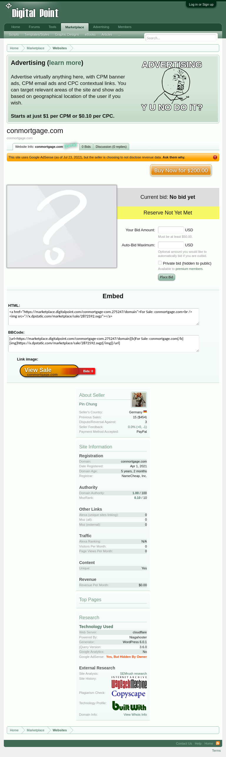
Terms (216, 750)
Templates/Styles (37, 34)
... (119, 34)
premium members (189, 269)
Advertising (101, 27)
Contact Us (184, 743)
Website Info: (46, 146)
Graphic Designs (67, 34)
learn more (65, 62)
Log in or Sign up (201, 4)
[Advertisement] (97, 12)
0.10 (137, 497)
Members (125, 27)
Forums (34, 27)
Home (15, 27)
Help (198, 743)
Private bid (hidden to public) (187, 263)
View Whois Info (135, 714)
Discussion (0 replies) (111, 146)
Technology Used (96, 626)
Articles (107, 34)
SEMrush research (133, 673)
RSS (217, 743)
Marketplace (74, 27)
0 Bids (86, 146)
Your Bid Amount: (140, 230)
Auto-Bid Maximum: (138, 245)
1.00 (135, 493)
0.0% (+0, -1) (137, 427)
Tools (52, 27)
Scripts (14, 34)
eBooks (90, 34)
